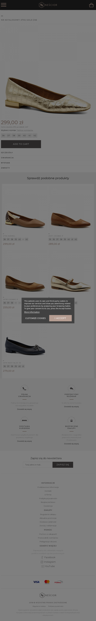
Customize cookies (35, 318)
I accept (60, 318)
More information (32, 312)
